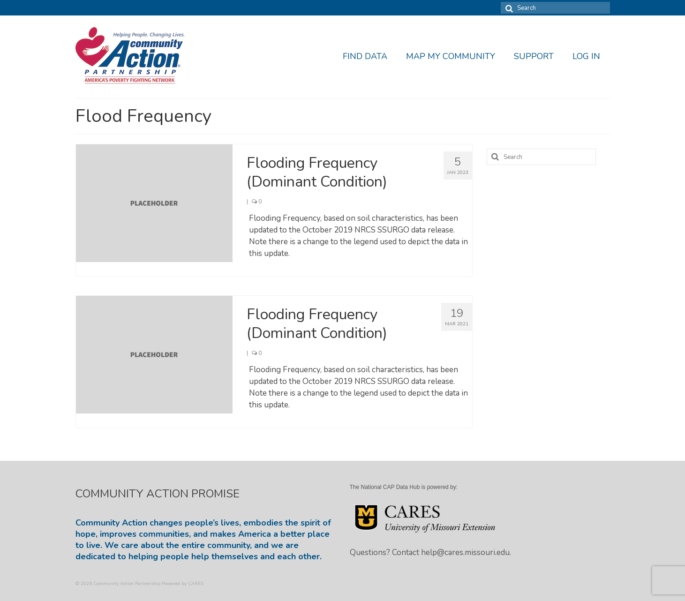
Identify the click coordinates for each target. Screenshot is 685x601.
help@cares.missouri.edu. (466, 552)
